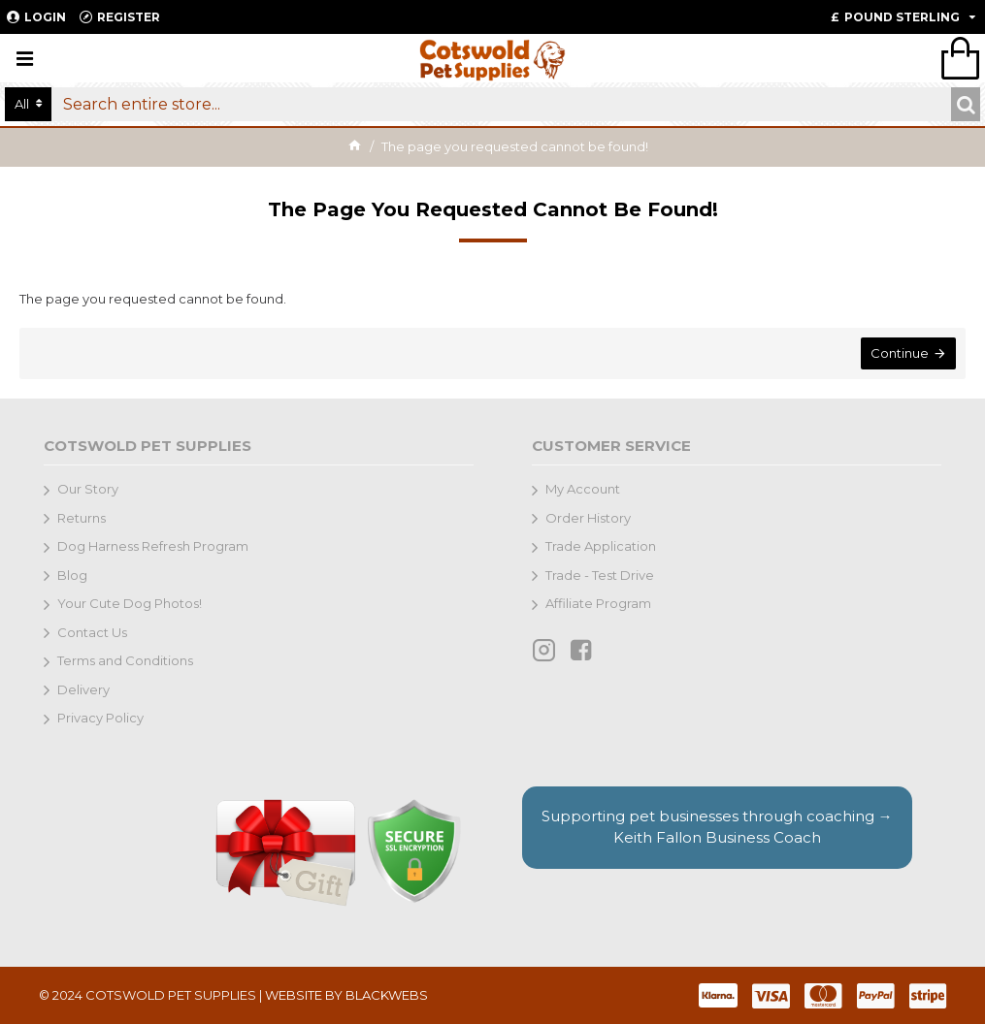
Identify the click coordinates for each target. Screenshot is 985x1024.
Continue (899, 353)
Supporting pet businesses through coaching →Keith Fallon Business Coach (717, 827)
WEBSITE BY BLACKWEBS (346, 995)
